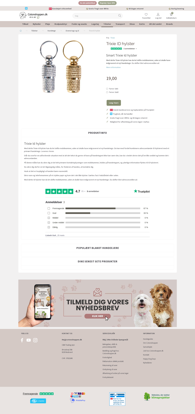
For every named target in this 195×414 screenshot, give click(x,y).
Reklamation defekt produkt (113, 361)
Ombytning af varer (110, 369)
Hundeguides (148, 339)
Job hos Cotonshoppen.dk (153, 351)
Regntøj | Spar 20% (108, 3)
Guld (113, 92)
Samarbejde (147, 347)
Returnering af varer (110, 365)
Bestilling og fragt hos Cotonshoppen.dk (111, 352)
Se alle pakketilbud (87, 3)
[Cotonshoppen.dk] (34, 16)
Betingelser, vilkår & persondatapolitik (110, 345)
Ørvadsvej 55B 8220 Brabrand (67, 351)
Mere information (113, 68)
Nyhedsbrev (147, 363)
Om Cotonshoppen (150, 343)
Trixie (112, 38)
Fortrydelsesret (108, 377)
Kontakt (146, 355)
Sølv (113, 89)
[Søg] (119, 16)
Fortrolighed (107, 357)
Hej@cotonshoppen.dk (72, 340)
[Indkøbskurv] (171, 14)
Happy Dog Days (149, 359)
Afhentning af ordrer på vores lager (115, 373)
